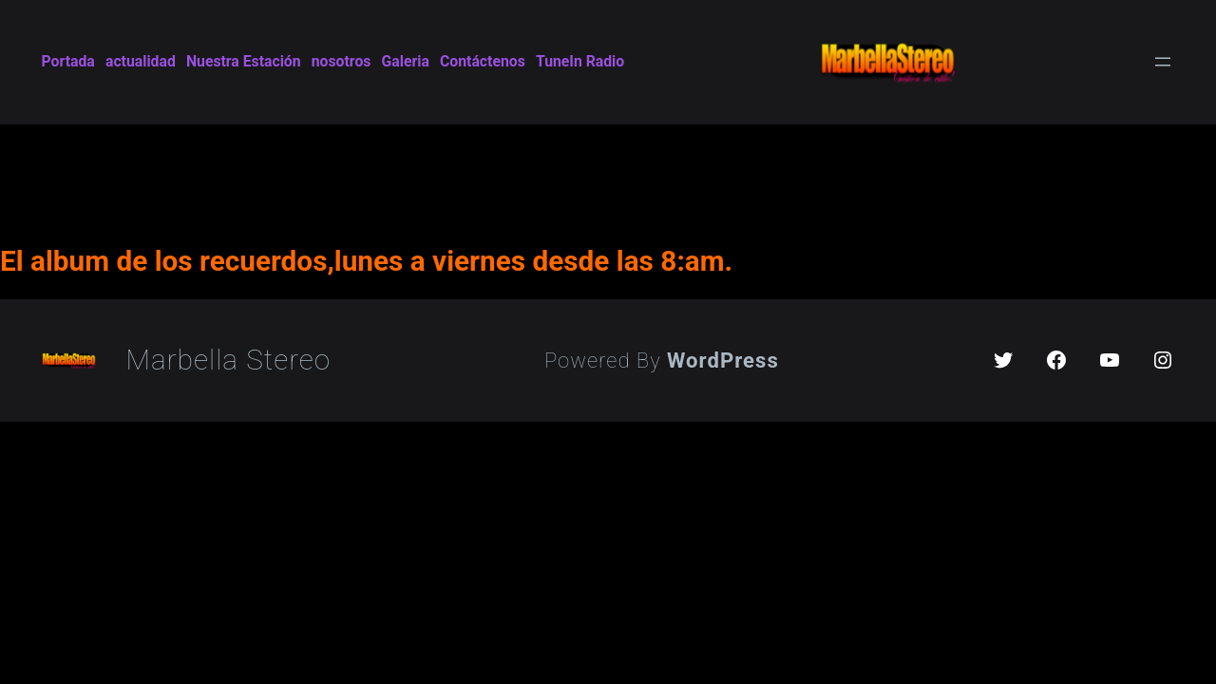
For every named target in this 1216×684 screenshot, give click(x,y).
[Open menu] (1162, 61)
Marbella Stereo (229, 359)
